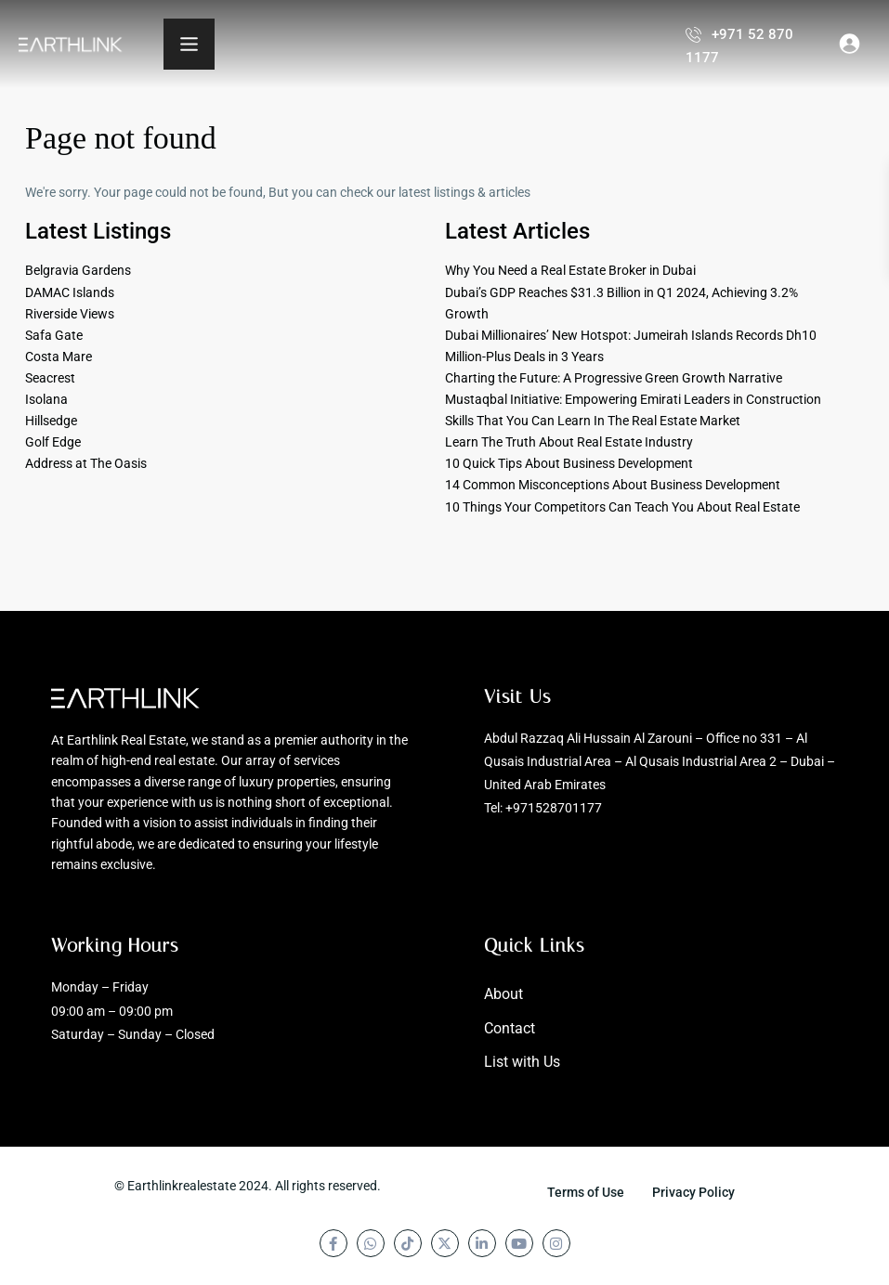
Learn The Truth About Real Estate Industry (569, 442)
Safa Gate (54, 335)
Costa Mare (58, 356)
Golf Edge (53, 442)
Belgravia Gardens (78, 270)
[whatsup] (371, 1243)
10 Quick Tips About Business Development (569, 463)
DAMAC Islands (69, 292)
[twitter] (445, 1243)
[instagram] (556, 1243)
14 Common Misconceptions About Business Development (612, 484)
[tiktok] (408, 1243)
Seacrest (50, 377)
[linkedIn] (482, 1243)
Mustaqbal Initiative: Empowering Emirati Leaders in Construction (633, 399)
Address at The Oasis (86, 463)
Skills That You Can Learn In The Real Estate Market (592, 420)
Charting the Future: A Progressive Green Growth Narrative (613, 377)
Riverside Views (69, 313)
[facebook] (333, 1243)
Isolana (46, 399)
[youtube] (519, 1243)
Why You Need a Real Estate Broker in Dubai (570, 270)
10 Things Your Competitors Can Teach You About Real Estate (622, 507)
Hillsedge (51, 420)
